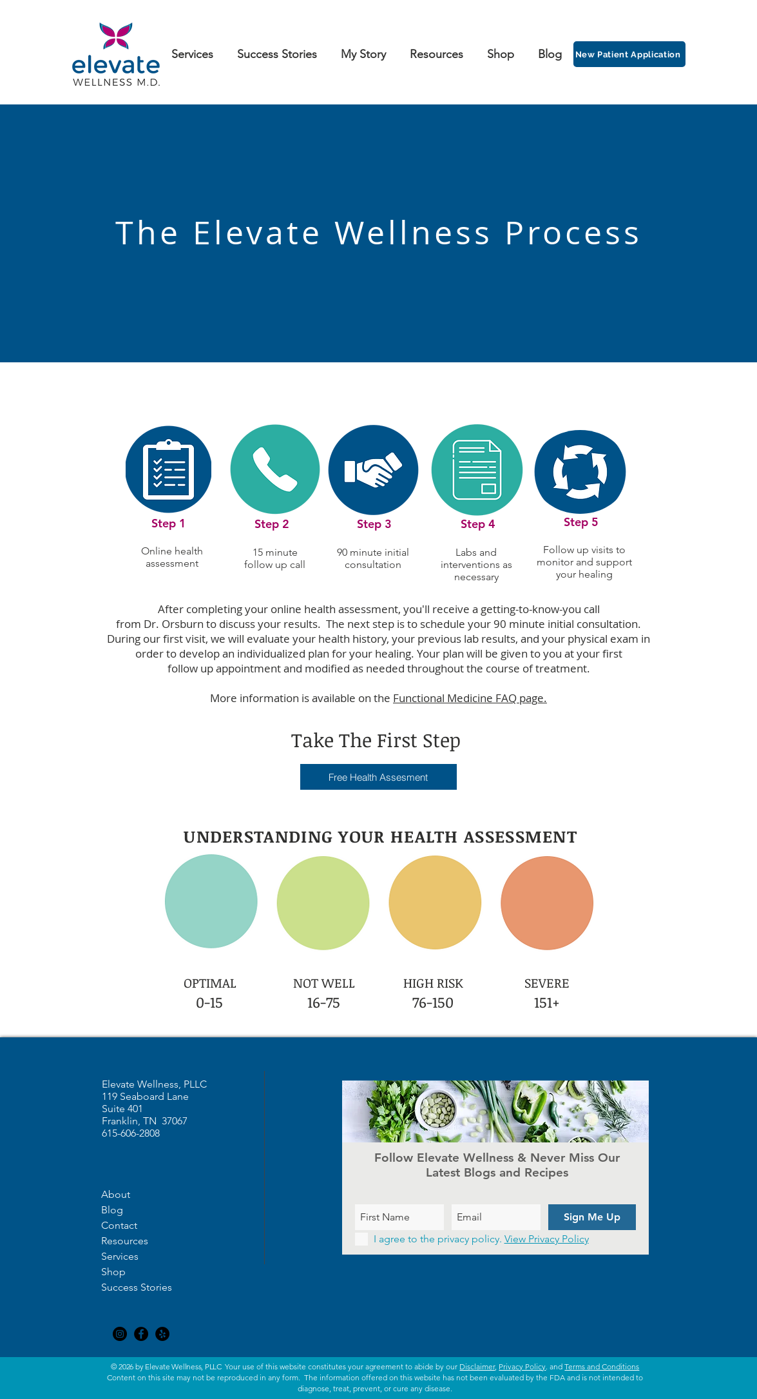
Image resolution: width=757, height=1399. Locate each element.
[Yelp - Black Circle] (162, 1334)
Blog (112, 1210)
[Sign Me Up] (592, 1217)
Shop (113, 1272)
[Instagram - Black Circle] (120, 1334)
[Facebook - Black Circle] (141, 1334)
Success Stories (136, 1287)
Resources (124, 1241)
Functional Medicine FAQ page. (470, 697)
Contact (119, 1225)
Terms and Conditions (601, 1366)
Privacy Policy (522, 1366)
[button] (378, 777)
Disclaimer (477, 1366)
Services (120, 1256)
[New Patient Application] (629, 54)
